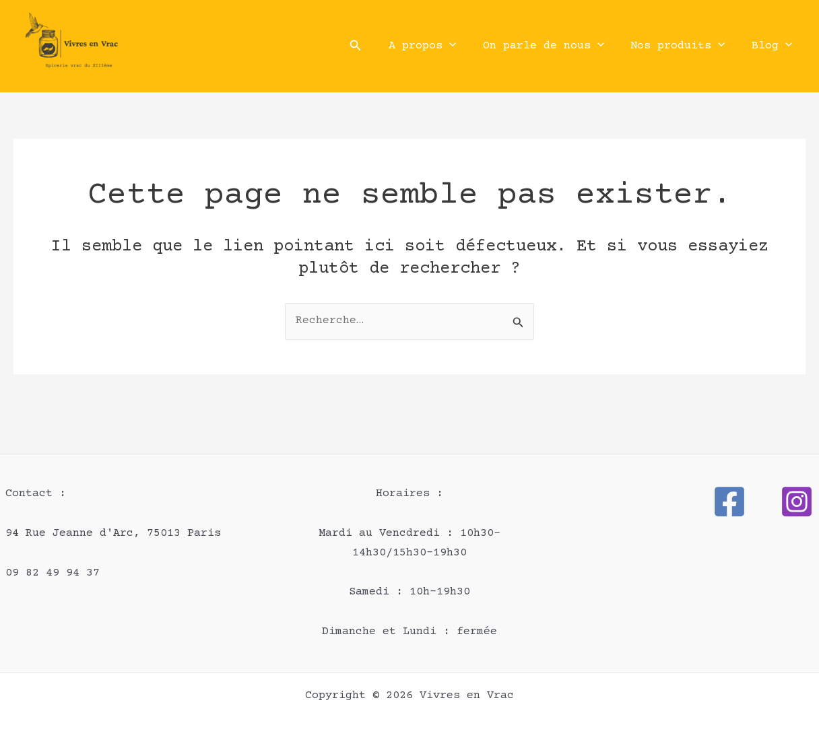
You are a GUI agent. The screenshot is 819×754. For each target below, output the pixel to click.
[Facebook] (729, 501)
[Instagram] (797, 501)
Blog (774, 46)
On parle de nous (552, 46)
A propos (435, 46)
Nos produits (683, 46)
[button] (370, 46)
